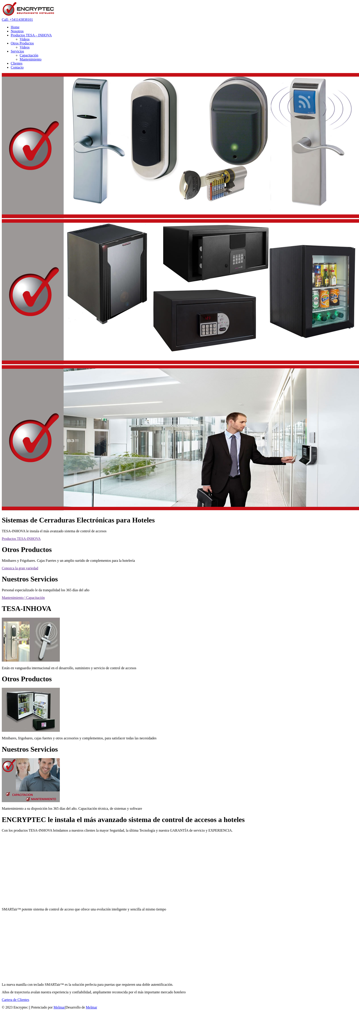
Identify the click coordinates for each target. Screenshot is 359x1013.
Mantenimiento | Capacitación (23, 598)
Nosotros (17, 31)
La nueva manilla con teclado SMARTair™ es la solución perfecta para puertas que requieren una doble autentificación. (87, 984)
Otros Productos (22, 43)
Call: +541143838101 (17, 19)
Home (15, 27)
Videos (24, 39)
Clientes (16, 63)
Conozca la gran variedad (20, 568)
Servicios (17, 51)
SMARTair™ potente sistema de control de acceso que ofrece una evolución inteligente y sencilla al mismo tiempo (84, 909)
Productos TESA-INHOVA (21, 539)
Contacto (17, 67)
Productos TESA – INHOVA (31, 35)
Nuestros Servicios (30, 749)
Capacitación (29, 55)
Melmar (59, 1007)
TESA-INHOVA (26, 608)
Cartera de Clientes (15, 1000)
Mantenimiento (31, 59)
